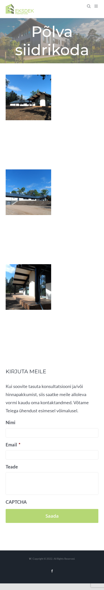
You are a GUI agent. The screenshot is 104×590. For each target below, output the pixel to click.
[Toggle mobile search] (89, 6)
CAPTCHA (16, 502)
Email (13, 444)
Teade (12, 466)
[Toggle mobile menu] (96, 6)
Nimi (10, 422)
